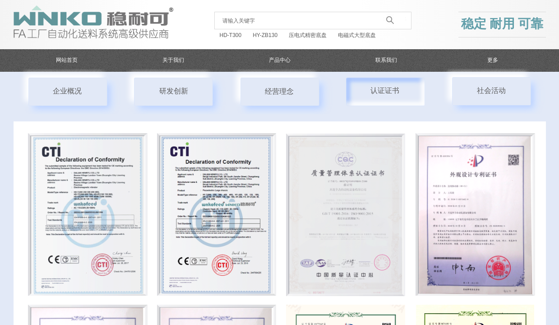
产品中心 (280, 60)
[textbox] (299, 21)
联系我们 (386, 60)
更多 (492, 60)
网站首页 (67, 60)
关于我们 (173, 60)
